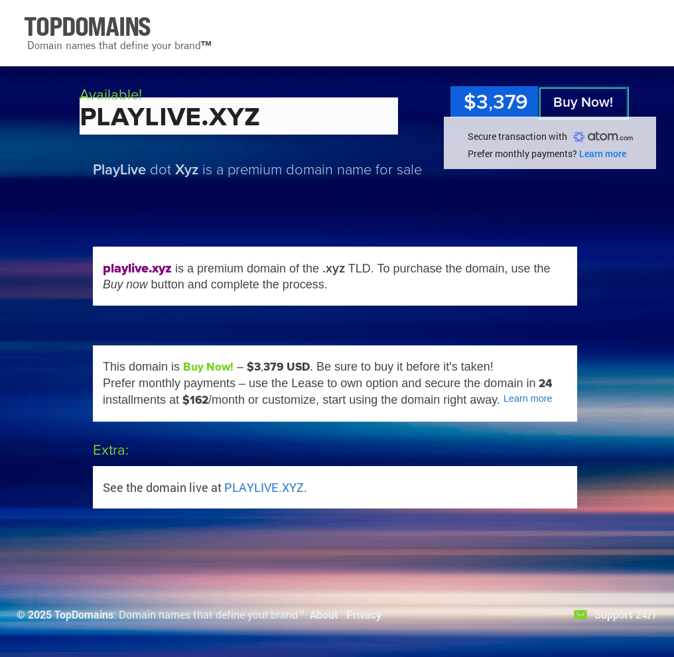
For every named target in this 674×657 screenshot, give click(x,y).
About (324, 614)
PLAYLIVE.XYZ (264, 487)
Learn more (602, 153)
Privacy (363, 614)
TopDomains (83, 614)
